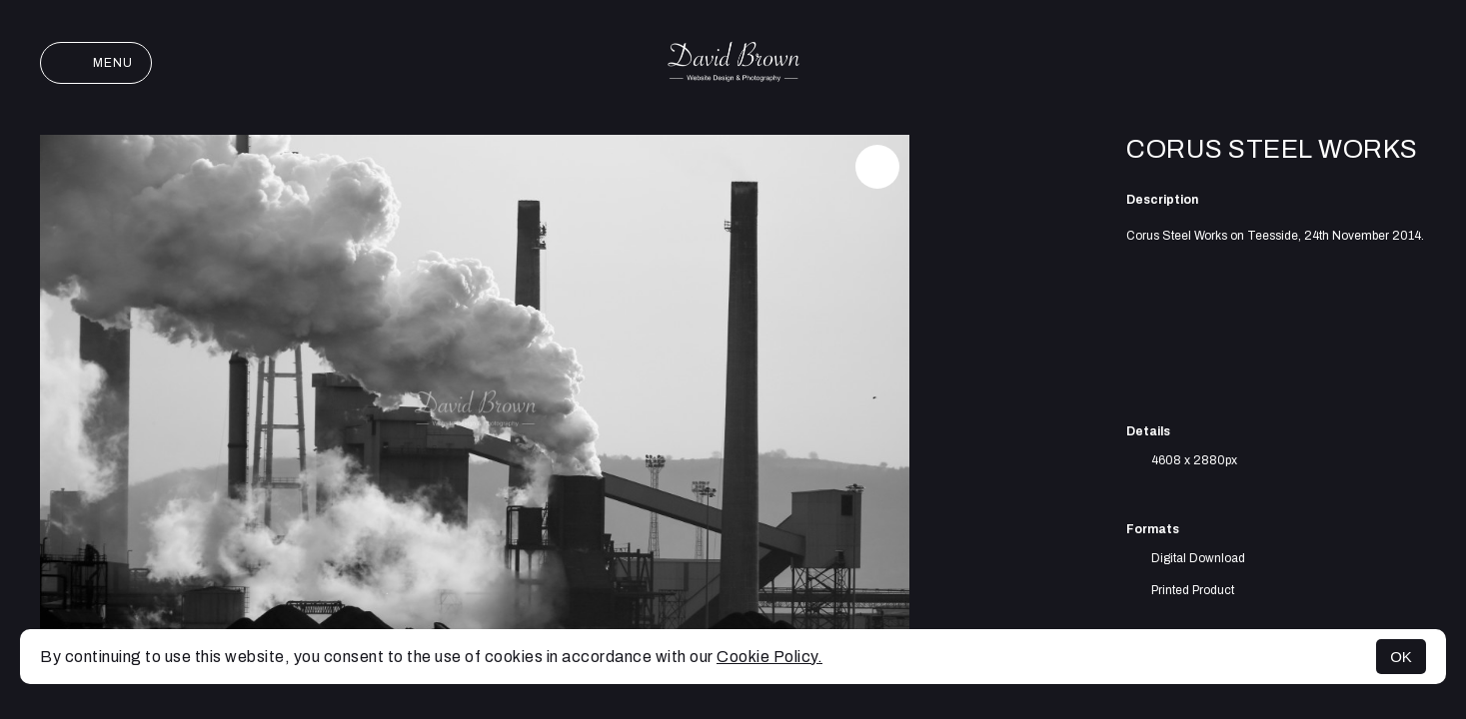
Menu (96, 63)
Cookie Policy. (769, 656)
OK (1401, 656)
